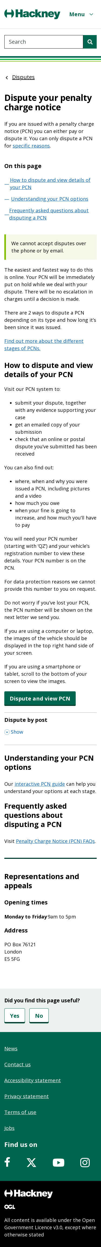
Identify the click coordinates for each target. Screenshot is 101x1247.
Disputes (23, 77)
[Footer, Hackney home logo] (28, 1194)
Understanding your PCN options (49, 199)
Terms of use (20, 1112)
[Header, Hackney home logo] (32, 14)
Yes (14, 1015)
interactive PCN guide (40, 784)
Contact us (17, 1064)
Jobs (9, 1128)
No (39, 1015)
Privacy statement (26, 1096)
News (11, 1048)
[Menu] (82, 14)
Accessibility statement (32, 1080)
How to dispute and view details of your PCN (50, 183)
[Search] (90, 42)
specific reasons (31, 145)
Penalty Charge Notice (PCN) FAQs (55, 841)
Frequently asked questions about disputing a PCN (49, 214)
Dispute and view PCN (40, 698)
